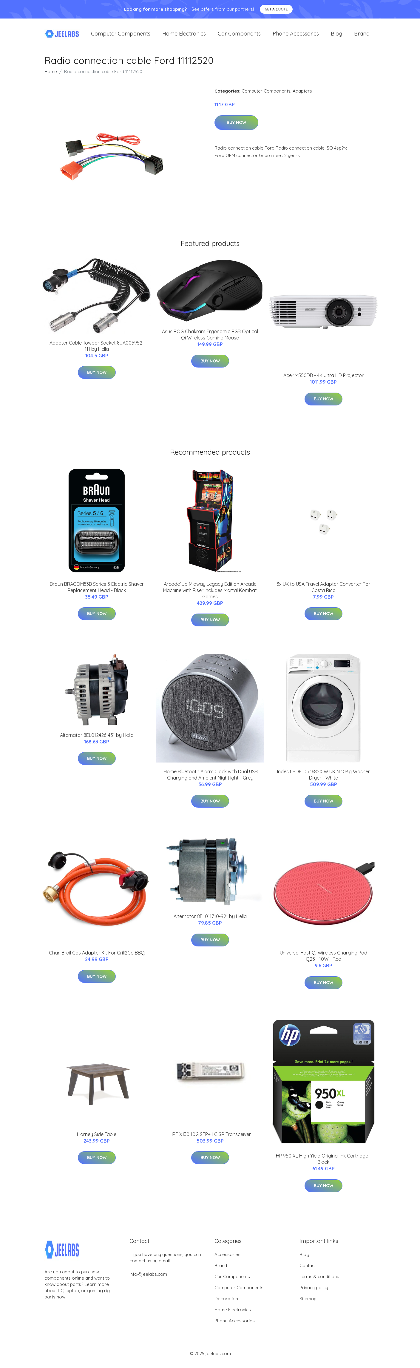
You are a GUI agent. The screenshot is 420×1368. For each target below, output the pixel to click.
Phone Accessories (296, 35)
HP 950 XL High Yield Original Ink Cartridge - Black (323, 1163)
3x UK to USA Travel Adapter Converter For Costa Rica (323, 591)
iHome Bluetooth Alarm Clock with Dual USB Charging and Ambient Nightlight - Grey (210, 779)
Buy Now (236, 126)
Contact (307, 1269)
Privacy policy (313, 1292)
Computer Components (120, 35)
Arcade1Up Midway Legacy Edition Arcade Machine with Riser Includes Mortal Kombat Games (210, 594)
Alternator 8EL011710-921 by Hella (210, 920)
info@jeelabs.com (148, 1278)
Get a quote (276, 9)
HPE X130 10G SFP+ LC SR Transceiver (210, 1138)
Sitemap (307, 1303)
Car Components (239, 35)
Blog (336, 35)
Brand (362, 35)
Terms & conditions (319, 1281)
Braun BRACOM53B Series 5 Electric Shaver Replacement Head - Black (97, 591)
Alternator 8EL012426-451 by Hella (97, 739)
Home (50, 76)
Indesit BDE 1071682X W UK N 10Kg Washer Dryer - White (323, 779)
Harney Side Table (96, 1138)
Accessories (227, 1258)
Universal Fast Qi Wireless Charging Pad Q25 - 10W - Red (323, 960)
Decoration (226, 1303)
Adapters (302, 95)
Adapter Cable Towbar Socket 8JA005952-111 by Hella (97, 350)
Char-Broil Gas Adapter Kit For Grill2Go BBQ (97, 957)
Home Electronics (184, 35)
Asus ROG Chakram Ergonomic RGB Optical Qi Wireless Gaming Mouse (210, 339)
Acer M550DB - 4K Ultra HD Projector (323, 379)
